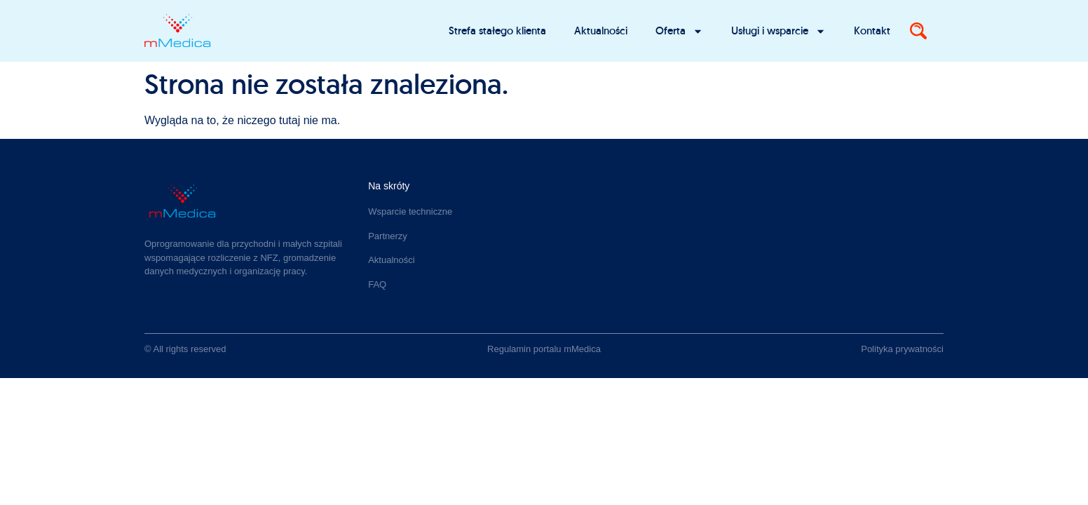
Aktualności (600, 30)
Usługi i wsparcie (778, 31)
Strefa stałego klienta (497, 30)
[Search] (918, 31)
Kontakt (872, 30)
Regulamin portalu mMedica (544, 349)
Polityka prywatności (902, 349)
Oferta (679, 31)
